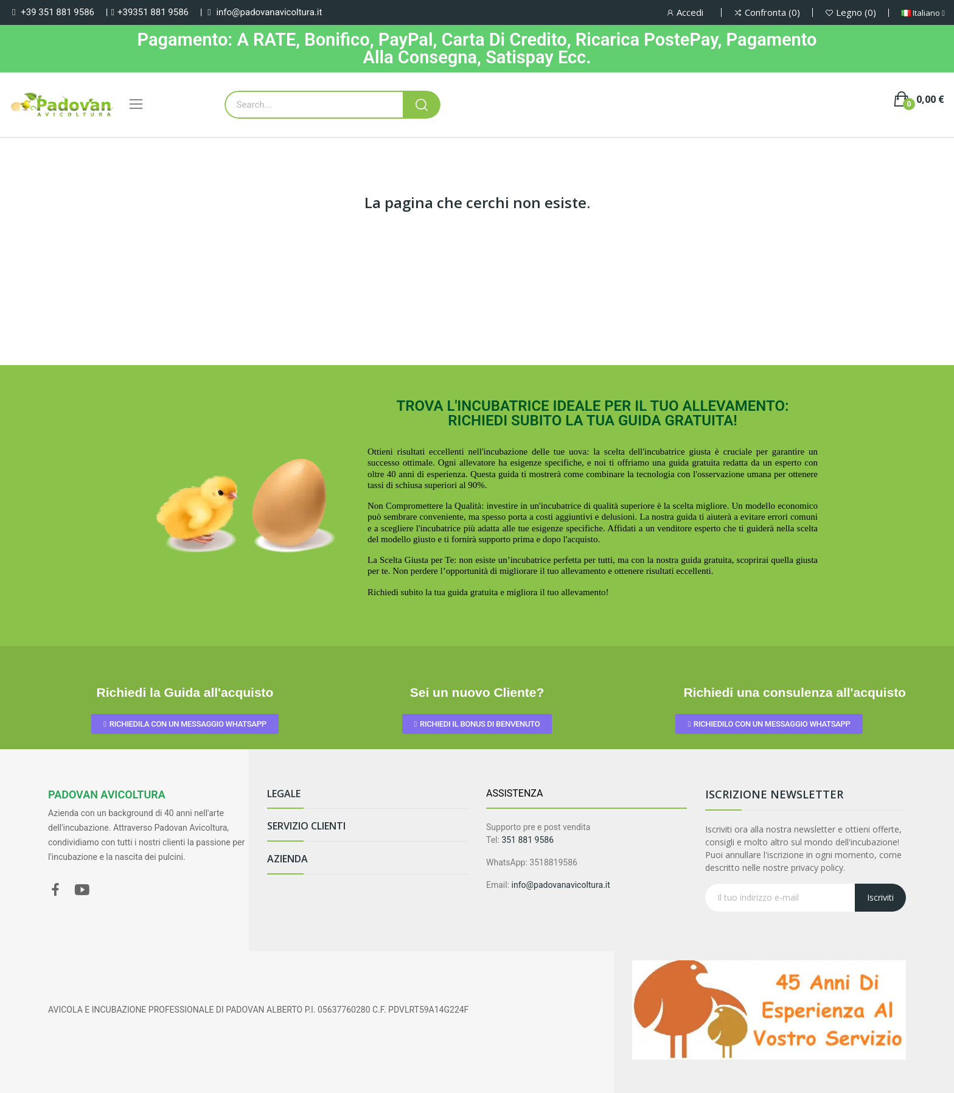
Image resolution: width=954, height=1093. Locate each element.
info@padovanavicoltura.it (269, 12)
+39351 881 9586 (153, 12)
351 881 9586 (527, 840)
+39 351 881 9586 (57, 12)
